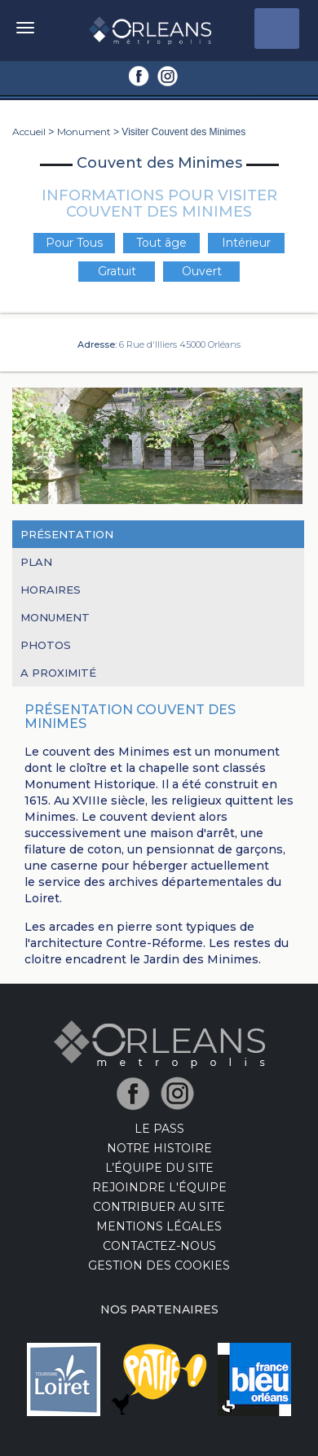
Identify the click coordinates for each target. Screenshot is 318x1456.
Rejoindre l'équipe (159, 1187)
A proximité (58, 672)
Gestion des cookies (159, 1265)
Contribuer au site (159, 1206)
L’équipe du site (159, 1167)
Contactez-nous (159, 1246)
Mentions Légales (159, 1226)
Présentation (66, 534)
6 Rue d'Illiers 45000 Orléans (180, 344)
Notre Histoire (159, 1148)
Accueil (29, 131)
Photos (45, 644)
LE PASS (159, 1128)
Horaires (50, 589)
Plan (36, 561)
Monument (84, 131)
